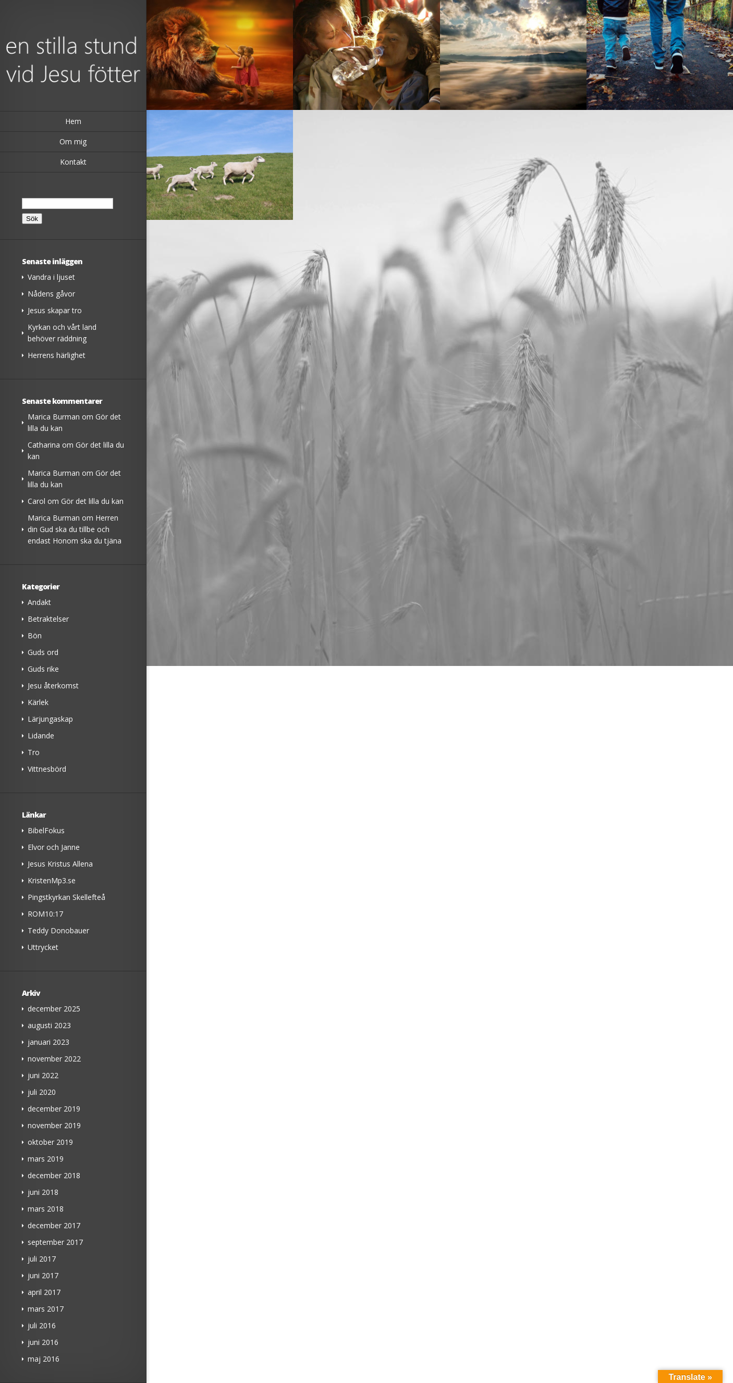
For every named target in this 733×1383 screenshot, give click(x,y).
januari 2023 (48, 1042)
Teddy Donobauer (58, 930)
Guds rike (43, 669)
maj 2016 (43, 1359)
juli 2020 (42, 1092)
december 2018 (54, 1175)
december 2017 (54, 1225)
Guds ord (43, 652)
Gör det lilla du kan (92, 501)
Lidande (41, 735)
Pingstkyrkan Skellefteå (66, 897)
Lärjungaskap (50, 719)
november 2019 (54, 1125)
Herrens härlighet (56, 355)
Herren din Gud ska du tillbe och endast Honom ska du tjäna (74, 529)
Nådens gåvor (51, 294)
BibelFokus (46, 830)
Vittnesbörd (47, 769)
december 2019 (54, 1109)
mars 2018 (46, 1209)
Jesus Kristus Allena (60, 864)
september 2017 (55, 1242)
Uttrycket (43, 947)
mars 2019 (46, 1159)
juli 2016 (42, 1325)
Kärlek (38, 702)
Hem (73, 121)
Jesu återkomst (53, 685)
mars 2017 (46, 1309)
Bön (35, 635)
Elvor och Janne (54, 847)
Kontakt (73, 162)
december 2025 (54, 1009)
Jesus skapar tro (55, 310)
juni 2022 (43, 1075)
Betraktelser (48, 619)
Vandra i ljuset (51, 277)
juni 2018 (43, 1192)
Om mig (73, 141)
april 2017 (44, 1292)
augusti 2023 (49, 1025)
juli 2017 (42, 1259)
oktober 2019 (50, 1142)
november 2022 (54, 1059)
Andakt (39, 602)
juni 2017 (43, 1275)
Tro (34, 752)
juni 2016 (43, 1342)
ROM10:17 (45, 914)
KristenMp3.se (52, 880)
